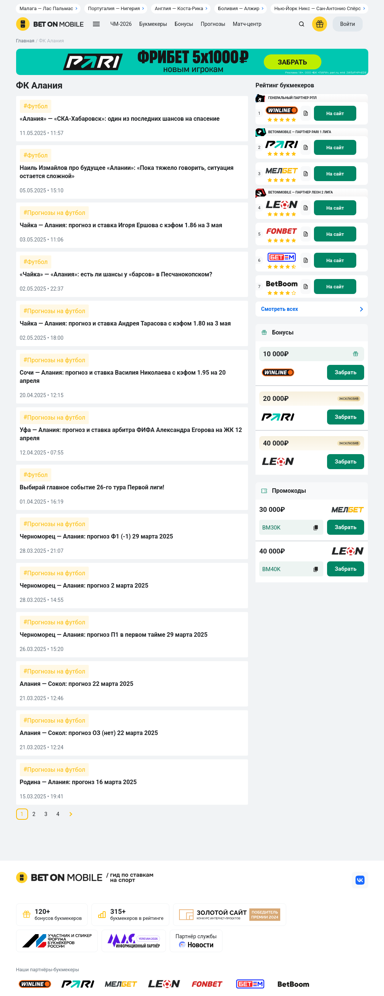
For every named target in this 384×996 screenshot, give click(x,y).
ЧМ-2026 (121, 24)
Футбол (37, 106)
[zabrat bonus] (345, 372)
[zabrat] (345, 527)
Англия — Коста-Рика (179, 8)
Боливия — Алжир (238, 8)
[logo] (50, 24)
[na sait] (335, 113)
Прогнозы (213, 24)
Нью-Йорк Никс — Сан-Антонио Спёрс (317, 8)
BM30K (271, 527)
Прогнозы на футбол (56, 212)
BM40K (271, 569)
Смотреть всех (279, 309)
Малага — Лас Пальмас (46, 8)
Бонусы (184, 24)
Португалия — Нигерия (114, 8)
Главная (25, 40)
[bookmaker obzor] (305, 113)
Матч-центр (247, 24)
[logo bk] (278, 372)
